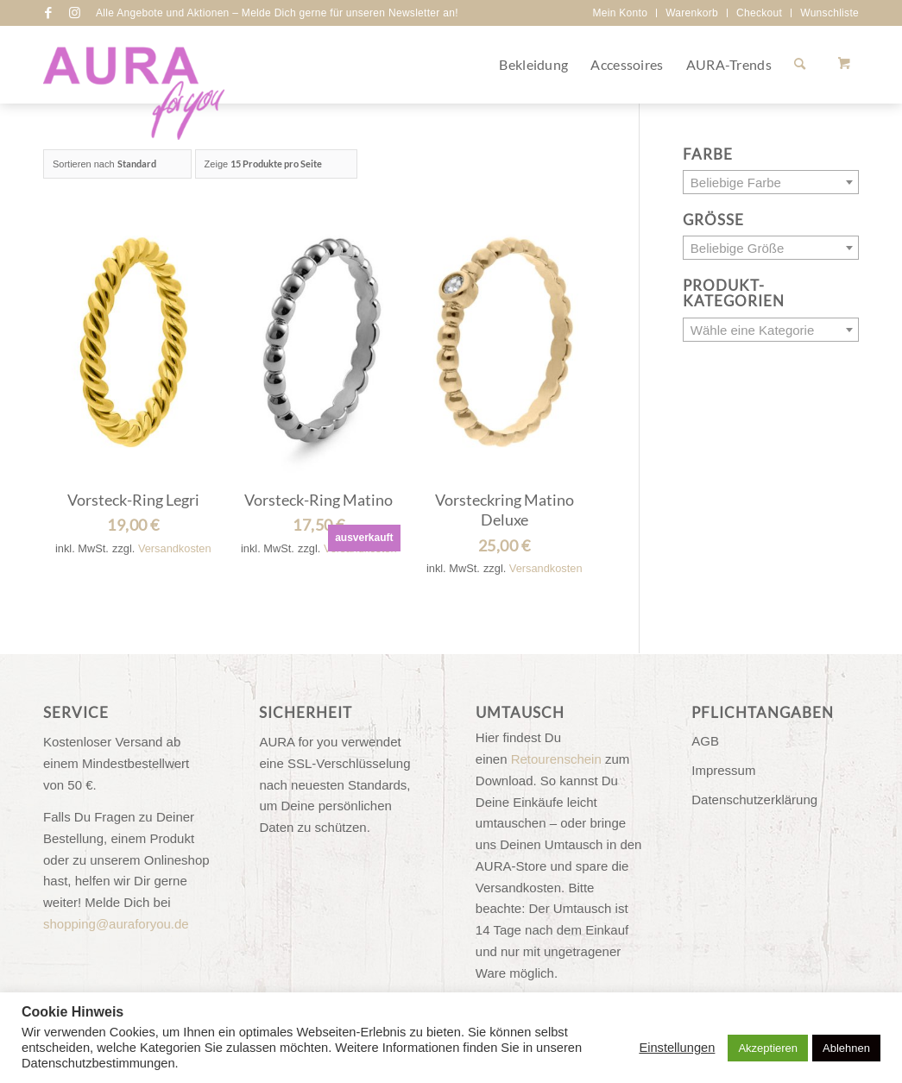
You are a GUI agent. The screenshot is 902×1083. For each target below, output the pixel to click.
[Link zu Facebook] (48, 13)
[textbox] (771, 183)
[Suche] (800, 65)
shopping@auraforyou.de (116, 923)
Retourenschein (556, 759)
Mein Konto (619, 13)
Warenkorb (691, 13)
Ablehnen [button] (846, 1048)
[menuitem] (620, 13)
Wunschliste (829, 13)
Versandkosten (174, 548)
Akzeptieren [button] (768, 1048)
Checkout (759, 13)
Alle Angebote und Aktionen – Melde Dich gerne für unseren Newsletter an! (277, 13)
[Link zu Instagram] (74, 13)
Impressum (723, 770)
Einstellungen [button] (677, 1048)
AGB (705, 741)
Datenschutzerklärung (754, 799)
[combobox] (771, 182)
